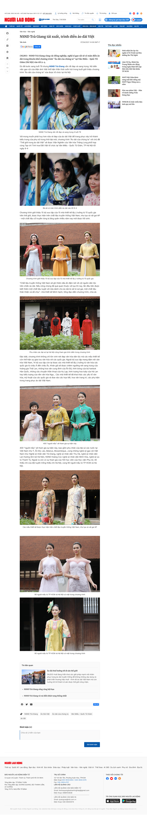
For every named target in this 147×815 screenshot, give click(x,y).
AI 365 (116, 26)
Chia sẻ (37, 47)
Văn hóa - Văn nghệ (89, 26)
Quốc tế (19, 26)
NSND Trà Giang (31, 714)
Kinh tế (51, 26)
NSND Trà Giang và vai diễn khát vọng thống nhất (45, 696)
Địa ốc (136, 26)
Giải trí (100, 26)
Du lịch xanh (115, 767)
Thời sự (12, 26)
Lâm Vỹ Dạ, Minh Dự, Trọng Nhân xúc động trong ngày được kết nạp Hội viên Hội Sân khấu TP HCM (131, 66)
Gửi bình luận (92, 745)
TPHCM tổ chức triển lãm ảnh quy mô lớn (132, 103)
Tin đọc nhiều (114, 45)
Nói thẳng (74, 13)
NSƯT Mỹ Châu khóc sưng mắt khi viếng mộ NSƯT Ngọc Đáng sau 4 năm (131, 80)
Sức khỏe (59, 26)
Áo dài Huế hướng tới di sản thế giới (62, 671)
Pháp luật (77, 26)
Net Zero (44, 26)
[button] (7, 64)
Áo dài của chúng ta (60, 714)
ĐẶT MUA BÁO (47, 13)
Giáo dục (68, 26)
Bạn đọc (36, 26)
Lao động (27, 26)
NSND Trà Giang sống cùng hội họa (39, 689)
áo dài (23, 718)
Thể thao (108, 26)
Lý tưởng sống (61, 13)
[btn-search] (93, 19)
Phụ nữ (122, 26)
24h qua (113, 13)
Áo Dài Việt (45, 714)
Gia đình (129, 26)
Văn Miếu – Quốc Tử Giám (81, 714)
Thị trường (101, 13)
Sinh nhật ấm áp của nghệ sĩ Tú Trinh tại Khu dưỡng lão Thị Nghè (132, 53)
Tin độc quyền (87, 13)
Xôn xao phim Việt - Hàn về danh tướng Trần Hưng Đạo (132, 92)
